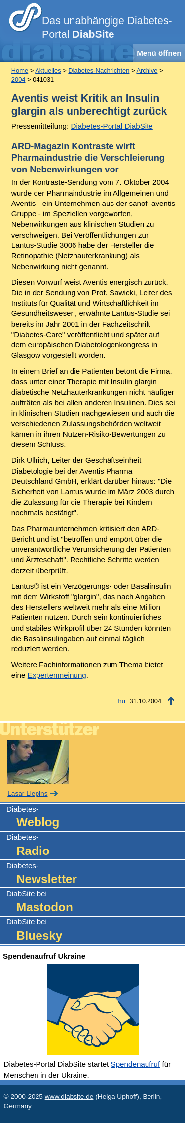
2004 (18, 79)
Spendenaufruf (135, 1064)
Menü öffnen (159, 53)
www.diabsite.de (69, 1096)
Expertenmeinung (57, 675)
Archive (146, 70)
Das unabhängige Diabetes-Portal (107, 27)
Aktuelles (48, 70)
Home (19, 70)
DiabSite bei (95, 902)
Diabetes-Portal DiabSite (112, 126)
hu (121, 701)
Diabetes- (95, 818)
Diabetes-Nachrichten (98, 70)
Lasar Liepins (27, 793)
